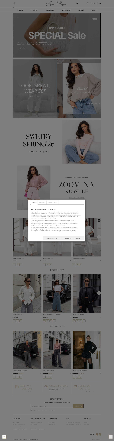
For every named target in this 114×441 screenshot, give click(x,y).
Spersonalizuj (52, 238)
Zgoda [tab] (34, 202)
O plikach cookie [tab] (52, 202)
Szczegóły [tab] (42, 202)
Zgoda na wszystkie (72, 238)
